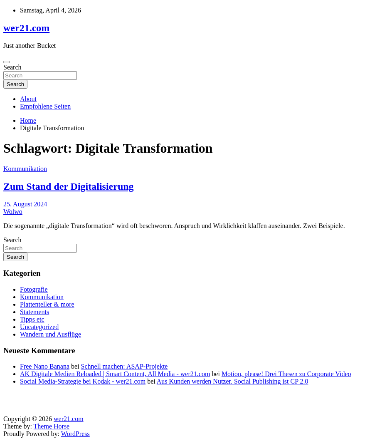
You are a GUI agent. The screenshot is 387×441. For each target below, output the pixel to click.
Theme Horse (52, 426)
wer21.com (26, 27)
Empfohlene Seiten (45, 106)
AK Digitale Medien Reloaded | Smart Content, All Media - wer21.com (115, 373)
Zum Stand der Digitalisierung (68, 186)
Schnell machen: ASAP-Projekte (124, 366)
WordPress (75, 433)
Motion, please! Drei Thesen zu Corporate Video (286, 373)
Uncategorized (39, 326)
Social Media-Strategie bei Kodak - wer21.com (82, 381)
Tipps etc (32, 319)
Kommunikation (25, 168)
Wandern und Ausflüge (50, 334)
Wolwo (12, 211)
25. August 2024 (25, 204)
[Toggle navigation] (6, 62)
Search (12, 67)
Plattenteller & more (47, 304)
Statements (34, 311)
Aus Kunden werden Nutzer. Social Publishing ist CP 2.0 (232, 381)
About (28, 98)
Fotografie (34, 289)
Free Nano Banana (44, 366)
